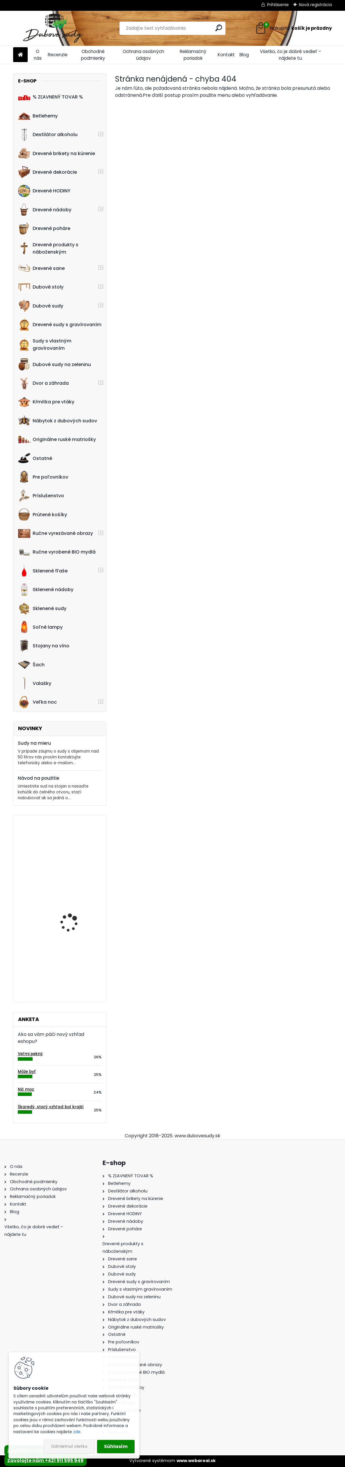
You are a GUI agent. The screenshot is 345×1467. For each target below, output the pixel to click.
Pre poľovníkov (43, 477)
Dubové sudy (40, 306)
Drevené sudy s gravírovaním (59, 324)
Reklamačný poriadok (193, 54)
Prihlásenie (278, 5)
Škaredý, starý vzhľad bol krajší (51, 1107)
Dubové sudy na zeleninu (54, 364)
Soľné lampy (40, 627)
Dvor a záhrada (43, 383)
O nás (38, 54)
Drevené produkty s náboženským (48, 248)
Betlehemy (38, 116)
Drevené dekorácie (47, 172)
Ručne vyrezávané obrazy (55, 533)
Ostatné (35, 458)
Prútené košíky (42, 514)
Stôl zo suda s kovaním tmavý (75, 903)
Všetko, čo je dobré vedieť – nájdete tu (290, 54)
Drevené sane (41, 268)
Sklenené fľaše (43, 571)
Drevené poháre (44, 228)
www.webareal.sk (196, 1461)
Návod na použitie (38, 778)
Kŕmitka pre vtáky (46, 402)
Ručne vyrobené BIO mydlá (57, 552)
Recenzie (58, 55)
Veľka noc (37, 702)
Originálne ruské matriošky (57, 439)
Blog (244, 55)
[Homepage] (20, 55)
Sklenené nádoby (45, 590)
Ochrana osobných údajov (143, 54)
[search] (218, 27)
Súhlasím (116, 1446)
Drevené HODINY (44, 191)
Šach (31, 664)
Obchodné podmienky (93, 54)
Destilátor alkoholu (48, 135)
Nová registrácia (315, 5)
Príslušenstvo (41, 496)
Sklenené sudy (42, 608)
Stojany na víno (43, 646)
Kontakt (226, 55)
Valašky (34, 683)
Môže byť (27, 1071)
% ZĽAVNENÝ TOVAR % (50, 97)
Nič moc (26, 1089)
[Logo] (53, 28)
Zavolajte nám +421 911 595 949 (45, 1460)
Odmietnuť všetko (69, 1446)
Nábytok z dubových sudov (57, 420)
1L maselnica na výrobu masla (75, 845)
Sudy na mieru (34, 743)
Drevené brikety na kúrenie (56, 153)
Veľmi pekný (30, 1054)
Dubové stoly (41, 287)
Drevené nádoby (44, 209)
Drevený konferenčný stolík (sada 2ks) (72, 960)
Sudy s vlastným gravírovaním (44, 345)
